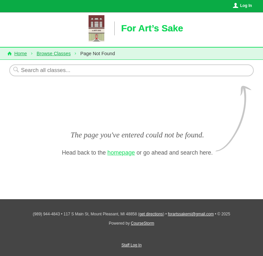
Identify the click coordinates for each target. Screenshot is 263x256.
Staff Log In (131, 245)
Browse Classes (54, 53)
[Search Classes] (115, 70)
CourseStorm (142, 223)
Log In (246, 5)
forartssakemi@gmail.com (191, 214)
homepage (121, 152)
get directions (151, 214)
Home (20, 53)
